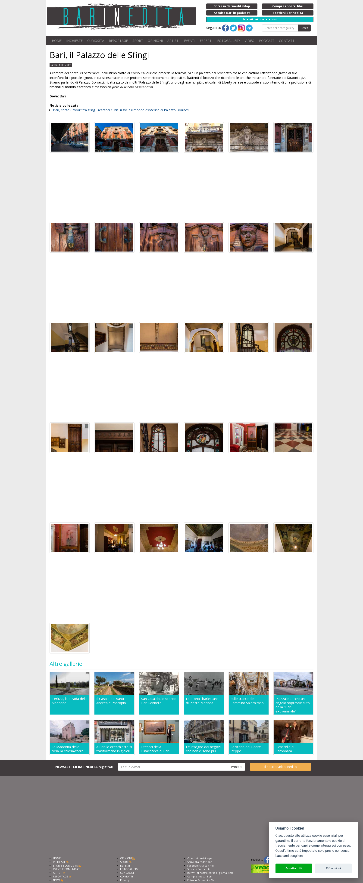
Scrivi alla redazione (199, 862)
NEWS (56, 880)
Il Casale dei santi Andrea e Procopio (111, 700)
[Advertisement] (181, 187)
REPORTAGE (118, 40)
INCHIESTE (74, 40)
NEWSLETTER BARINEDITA (84, 767)
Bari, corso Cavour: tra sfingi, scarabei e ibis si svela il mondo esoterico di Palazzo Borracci (121, 110)
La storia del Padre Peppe (246, 749)
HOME (57, 40)
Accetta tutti (293, 868)
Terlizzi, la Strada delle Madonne (70, 700)
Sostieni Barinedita (198, 869)
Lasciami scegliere (289, 856)
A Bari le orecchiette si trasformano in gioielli (114, 749)
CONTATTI (287, 40)
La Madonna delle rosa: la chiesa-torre (68, 749)
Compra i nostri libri (199, 876)
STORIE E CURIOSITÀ (65, 865)
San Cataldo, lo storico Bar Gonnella (158, 700)
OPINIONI (155, 40)
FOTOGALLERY (228, 40)
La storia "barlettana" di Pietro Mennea (203, 700)
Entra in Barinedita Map (201, 880)
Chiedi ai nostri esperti (201, 858)
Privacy (124, 880)
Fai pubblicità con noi (200, 865)
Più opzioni (333, 868)
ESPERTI (206, 40)
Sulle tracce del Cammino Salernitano (247, 700)
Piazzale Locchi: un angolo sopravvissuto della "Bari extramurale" (292, 704)
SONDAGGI (127, 872)
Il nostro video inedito (280, 767)
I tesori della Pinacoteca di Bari (155, 749)
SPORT (137, 40)
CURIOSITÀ (95, 40)
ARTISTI (173, 40)
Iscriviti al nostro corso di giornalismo (210, 872)
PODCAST (266, 40)
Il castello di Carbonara (284, 749)
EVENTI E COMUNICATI (66, 869)
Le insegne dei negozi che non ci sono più (203, 749)
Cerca (304, 28)
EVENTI (189, 40)
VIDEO (249, 40)
